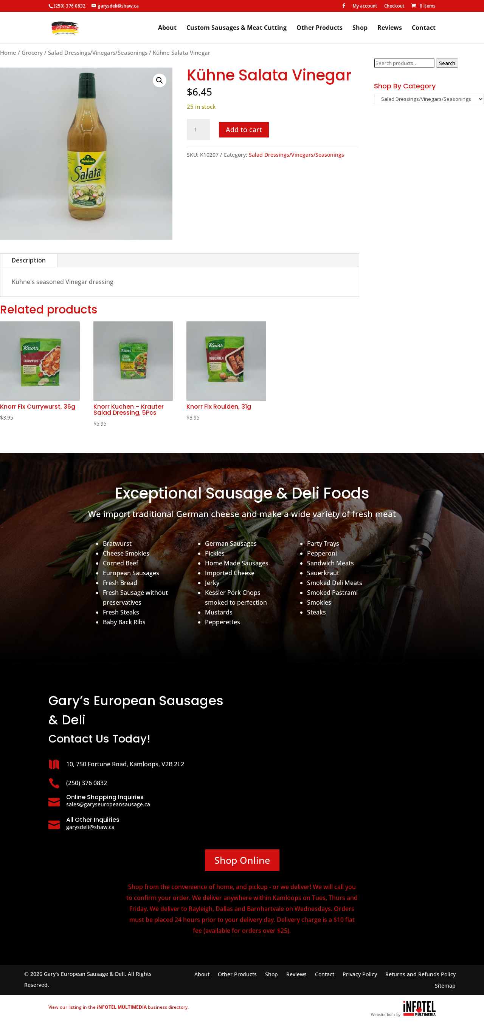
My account (365, 6)
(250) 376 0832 (69, 6)
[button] (159, 80)
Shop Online (242, 860)
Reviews (389, 28)
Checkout (394, 6)
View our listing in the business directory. (118, 1007)
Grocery (32, 52)
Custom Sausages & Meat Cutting (236, 28)
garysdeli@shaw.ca (90, 827)
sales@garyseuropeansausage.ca (108, 804)
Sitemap (445, 986)
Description (29, 260)
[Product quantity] (198, 129)
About (167, 28)
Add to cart (244, 129)
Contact (424, 28)
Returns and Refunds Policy (420, 975)
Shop (360, 28)
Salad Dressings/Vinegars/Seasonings (97, 52)
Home (8, 52)
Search (447, 63)
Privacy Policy (360, 975)
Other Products (319, 28)
